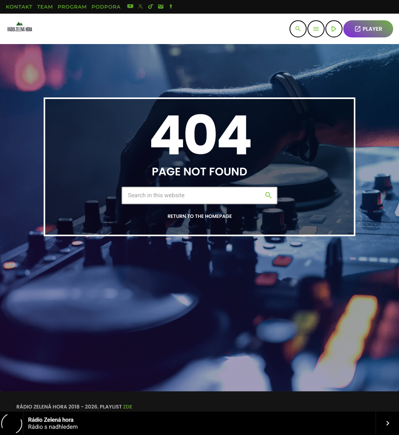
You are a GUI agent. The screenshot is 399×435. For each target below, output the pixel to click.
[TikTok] (151, 7)
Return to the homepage (200, 216)
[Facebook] (171, 7)
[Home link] (19, 28)
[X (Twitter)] (141, 7)
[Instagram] (161, 7)
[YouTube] (130, 7)
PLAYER (368, 29)
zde (127, 406)
